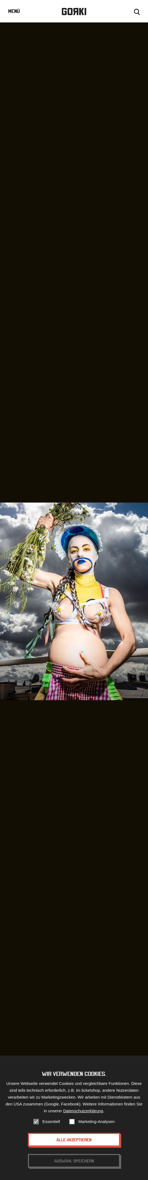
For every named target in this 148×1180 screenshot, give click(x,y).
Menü (14, 11)
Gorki (74, 11)
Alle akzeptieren (74, 1142)
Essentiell (51, 1123)
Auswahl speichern (74, 1163)
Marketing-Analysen (96, 1123)
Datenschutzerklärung (83, 1113)
